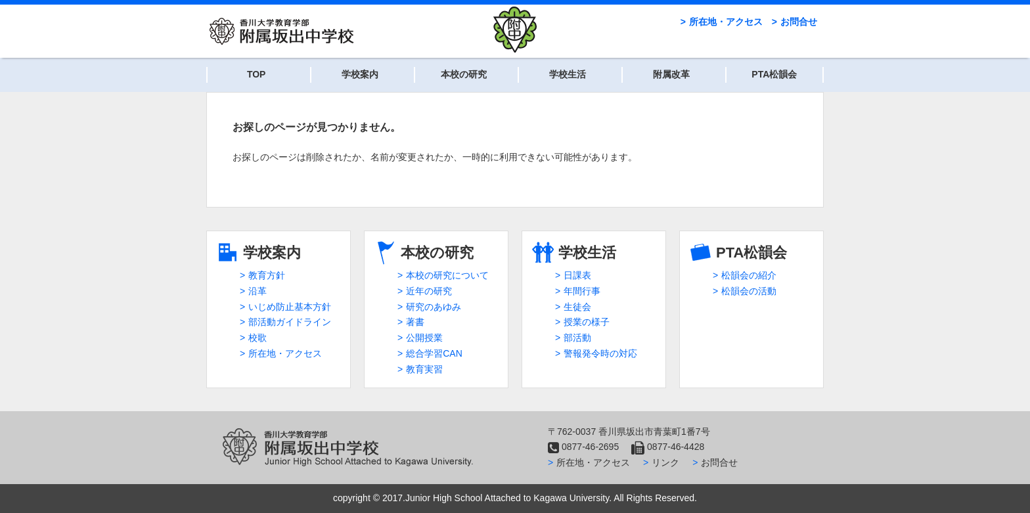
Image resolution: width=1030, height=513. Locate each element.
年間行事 (582, 291)
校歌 (257, 337)
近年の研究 (429, 291)
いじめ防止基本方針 (289, 306)
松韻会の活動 (748, 291)
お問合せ (798, 21)
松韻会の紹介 (748, 275)
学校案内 (360, 74)
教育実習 (424, 369)
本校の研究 (464, 74)
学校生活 (567, 74)
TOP (256, 74)
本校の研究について (447, 275)
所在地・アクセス (726, 21)
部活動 (577, 337)
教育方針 (266, 275)
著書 (415, 322)
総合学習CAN (434, 353)
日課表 (577, 275)
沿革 (257, 291)
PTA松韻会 (774, 74)
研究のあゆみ (433, 306)
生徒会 (577, 306)
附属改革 (671, 74)
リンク (665, 462)
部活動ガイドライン (289, 322)
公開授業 (424, 337)
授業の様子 (587, 322)
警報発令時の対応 (600, 353)
